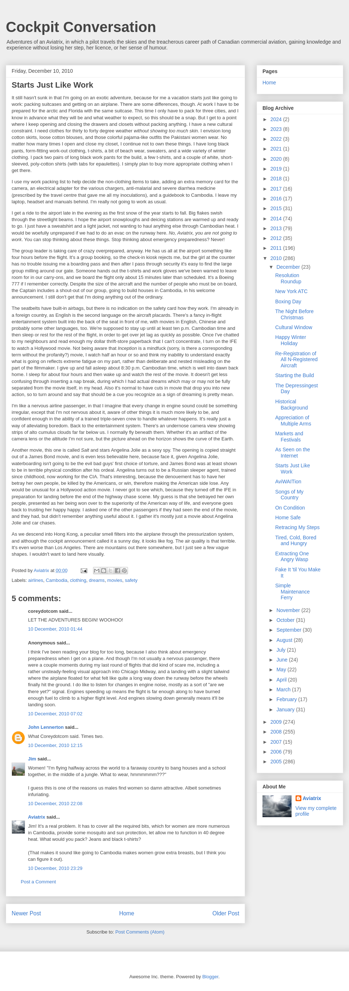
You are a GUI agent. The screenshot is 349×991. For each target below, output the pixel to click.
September (289, 630)
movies (114, 580)
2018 (276, 178)
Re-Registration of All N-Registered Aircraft (296, 360)
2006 (276, 752)
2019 (276, 169)
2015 (276, 208)
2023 (276, 129)
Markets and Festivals (289, 437)
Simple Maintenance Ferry (292, 592)
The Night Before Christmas (294, 314)
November (288, 610)
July (281, 650)
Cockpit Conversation (81, 27)
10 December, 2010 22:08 (55, 803)
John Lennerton (46, 727)
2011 (276, 248)
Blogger (210, 976)
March (284, 689)
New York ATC (291, 291)
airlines (35, 580)
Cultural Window (293, 327)
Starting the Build (294, 375)
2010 (276, 258)
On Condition (290, 508)
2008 (276, 732)
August (284, 640)
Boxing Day (288, 301)
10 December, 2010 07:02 (55, 713)
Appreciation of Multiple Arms (293, 421)
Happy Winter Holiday (290, 340)
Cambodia (56, 580)
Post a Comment (38, 881)
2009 (276, 722)
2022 (276, 139)
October (286, 620)
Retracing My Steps (297, 527)
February (287, 699)
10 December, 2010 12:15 (55, 745)
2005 (276, 761)
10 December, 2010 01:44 (55, 629)
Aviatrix (36, 817)
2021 (276, 149)
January (286, 709)
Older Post (225, 913)
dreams (97, 580)
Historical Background (291, 405)
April (282, 680)
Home (127, 913)
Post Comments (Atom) (139, 932)
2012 (276, 238)
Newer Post (26, 913)
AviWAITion (288, 481)
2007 (276, 742)
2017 (276, 189)
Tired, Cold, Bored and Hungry (295, 541)
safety (131, 580)
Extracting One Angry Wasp (292, 557)
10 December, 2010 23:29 (55, 868)
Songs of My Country (289, 495)
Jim (32, 759)
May (281, 669)
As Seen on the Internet (292, 453)
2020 (276, 159)
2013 (276, 228)
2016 (276, 198)
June (282, 660)
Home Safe (288, 517)
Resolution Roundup (288, 278)
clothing (78, 580)
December (288, 267)
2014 (276, 218)
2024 (276, 119)
